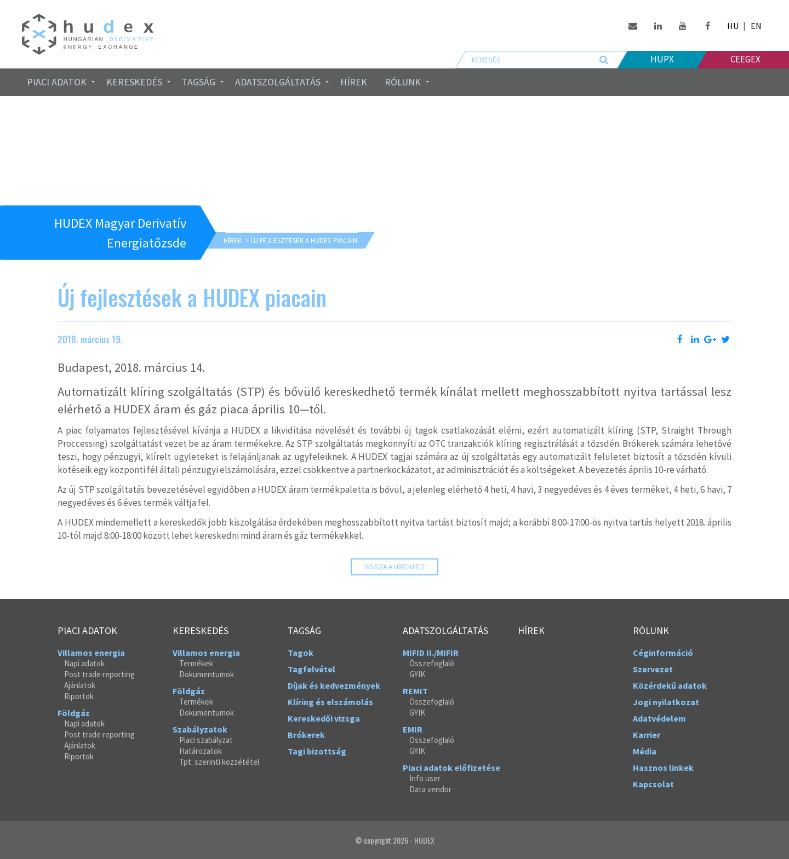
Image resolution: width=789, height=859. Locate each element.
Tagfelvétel (311, 669)
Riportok (79, 696)
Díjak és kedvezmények (334, 685)
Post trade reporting (99, 674)
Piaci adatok (57, 82)
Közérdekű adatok (670, 685)
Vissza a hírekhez (394, 567)
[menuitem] (58, 82)
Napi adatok (84, 663)
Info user (425, 778)
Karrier (646, 734)
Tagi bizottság (317, 751)
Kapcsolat (653, 784)
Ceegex (745, 59)
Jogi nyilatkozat (666, 701)
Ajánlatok (79, 685)
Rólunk (403, 82)
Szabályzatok (200, 729)
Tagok (300, 652)
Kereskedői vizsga (324, 718)
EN (756, 25)
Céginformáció (663, 652)
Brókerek (306, 734)
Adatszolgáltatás (278, 82)
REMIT (415, 690)
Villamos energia (91, 652)
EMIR (412, 729)
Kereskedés (134, 82)
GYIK (417, 674)
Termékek (196, 663)
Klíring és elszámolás (330, 701)
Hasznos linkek (663, 767)
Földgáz (74, 712)
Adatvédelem (659, 718)
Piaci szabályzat (206, 740)
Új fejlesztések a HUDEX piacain (304, 240)
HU (733, 25)
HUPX (662, 59)
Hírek (353, 82)
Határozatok (200, 751)
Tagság (198, 82)
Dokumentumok (206, 674)
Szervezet (653, 669)
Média (644, 751)
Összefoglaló (431, 663)
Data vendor (430, 789)
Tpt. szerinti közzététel (219, 762)
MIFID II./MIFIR (431, 652)
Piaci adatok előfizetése (451, 767)
